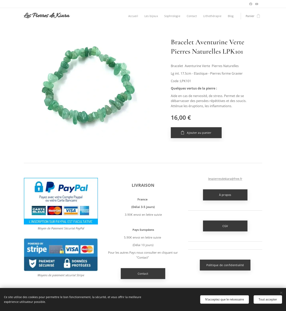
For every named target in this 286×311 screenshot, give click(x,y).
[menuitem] (132, 16)
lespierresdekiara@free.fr (225, 179)
